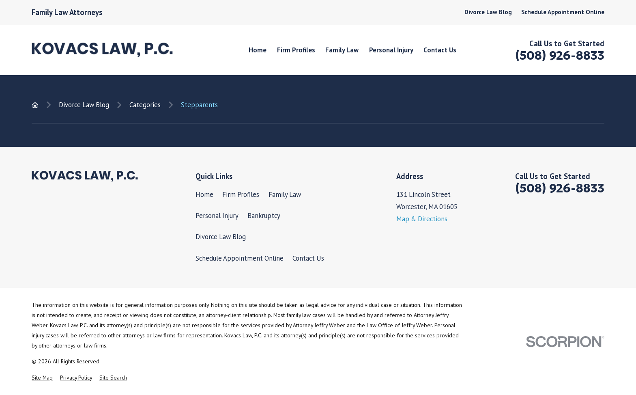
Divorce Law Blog (488, 12)
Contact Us (308, 258)
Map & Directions (421, 218)
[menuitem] (42, 378)
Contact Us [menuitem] (439, 49)
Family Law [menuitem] (342, 49)
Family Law (285, 194)
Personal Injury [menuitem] (391, 49)
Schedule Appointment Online (562, 12)
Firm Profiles (240, 194)
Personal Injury (217, 215)
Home (204, 194)
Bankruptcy (263, 215)
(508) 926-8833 (559, 56)
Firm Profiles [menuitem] (296, 49)
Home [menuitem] (257, 49)
